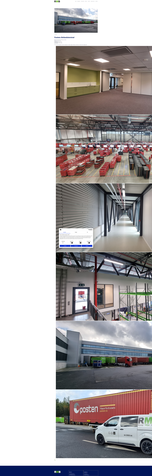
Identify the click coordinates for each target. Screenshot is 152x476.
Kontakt (96, 1)
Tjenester (78, 1)
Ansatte (89, 1)
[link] (78, 1)
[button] (80, 1)
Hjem (75, 1)
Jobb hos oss (92, 1)
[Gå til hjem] (57, 2)
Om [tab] (87, 232)
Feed (55, 460)
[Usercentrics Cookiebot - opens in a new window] (89, 229)
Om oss (86, 1)
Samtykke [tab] (64, 232)
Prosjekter (82, 1)
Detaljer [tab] (76, 232)
